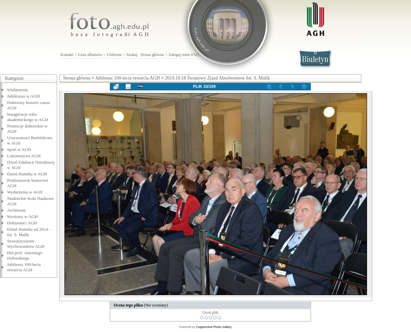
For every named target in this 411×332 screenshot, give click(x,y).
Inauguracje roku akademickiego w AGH (27, 117)
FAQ (195, 54)
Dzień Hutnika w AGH (27, 173)
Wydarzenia (17, 89)
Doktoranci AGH (22, 222)
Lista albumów (90, 54)
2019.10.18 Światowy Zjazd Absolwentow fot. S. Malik (217, 77)
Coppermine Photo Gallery (214, 327)
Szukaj (132, 54)
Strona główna (152, 54)
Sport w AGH (19, 149)
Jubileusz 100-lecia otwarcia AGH (24, 267)
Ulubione (114, 54)
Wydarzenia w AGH (24, 192)
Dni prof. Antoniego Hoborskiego (24, 255)
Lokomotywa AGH (24, 155)
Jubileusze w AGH (23, 96)
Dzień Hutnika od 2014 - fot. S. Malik (28, 232)
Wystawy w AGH (22, 216)
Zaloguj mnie (179, 54)
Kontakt (66, 54)
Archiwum (16, 210)
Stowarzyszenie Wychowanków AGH (26, 243)
